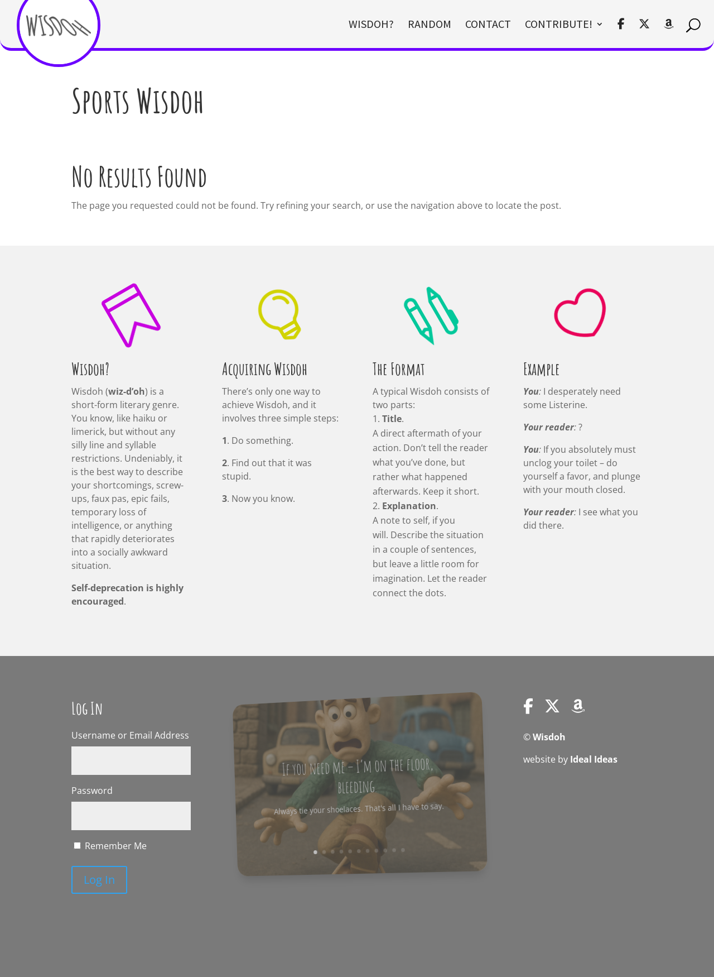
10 (388, 851)
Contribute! (558, 25)
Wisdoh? (371, 25)
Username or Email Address (130, 735)
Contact (488, 25)
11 (396, 851)
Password (92, 790)
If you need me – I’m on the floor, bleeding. (359, 775)
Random (429, 25)
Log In (99, 879)
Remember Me (116, 846)
